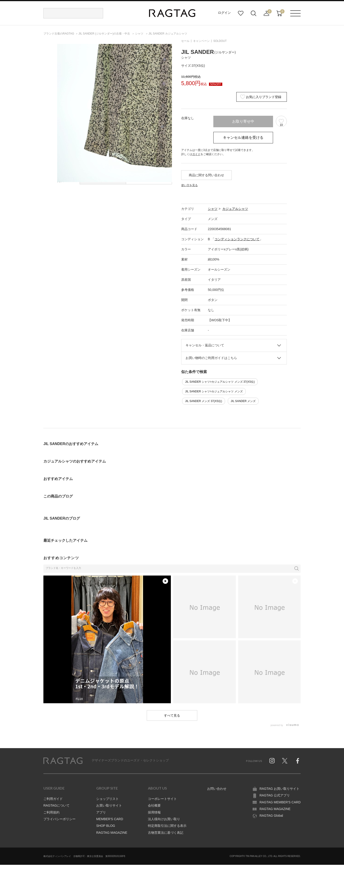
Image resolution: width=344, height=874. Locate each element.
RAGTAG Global (271, 815)
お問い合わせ (216, 788)
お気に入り (241, 13)
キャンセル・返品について (205, 345)
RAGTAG (62, 760)
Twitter (285, 761)
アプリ (101, 812)
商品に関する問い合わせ (206, 175)
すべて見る (172, 715)
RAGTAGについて (56, 805)
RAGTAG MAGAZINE (111, 832)
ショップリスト (107, 799)
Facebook (298, 761)
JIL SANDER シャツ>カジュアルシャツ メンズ (214, 391)
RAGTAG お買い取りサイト (279, 788)
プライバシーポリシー (59, 819)
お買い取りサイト (109, 805)
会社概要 (154, 805)
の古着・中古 (105, 33)
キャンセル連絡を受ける (243, 137)
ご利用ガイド (53, 799)
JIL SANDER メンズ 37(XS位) (203, 401)
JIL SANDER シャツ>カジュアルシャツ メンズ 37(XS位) (220, 381)
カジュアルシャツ (235, 209)
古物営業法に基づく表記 (165, 832)
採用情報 (154, 812)
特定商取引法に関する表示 (167, 826)
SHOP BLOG (105, 826)
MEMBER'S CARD (109, 819)
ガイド (196, 154)
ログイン (224, 12)
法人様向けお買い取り (164, 819)
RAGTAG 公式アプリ (274, 795)
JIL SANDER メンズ (243, 401)
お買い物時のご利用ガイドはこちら (211, 358)
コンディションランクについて (236, 239)
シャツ (212, 209)
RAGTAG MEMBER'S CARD (280, 802)
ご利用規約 (51, 812)
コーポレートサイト (162, 799)
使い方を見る (189, 185)
